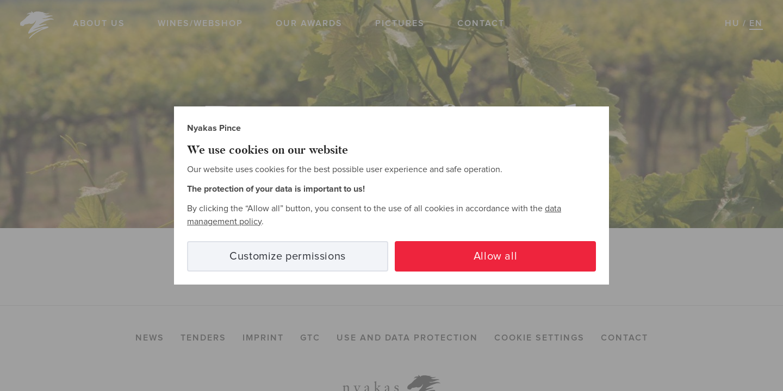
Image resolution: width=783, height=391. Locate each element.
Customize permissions (287, 256)
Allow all (495, 256)
